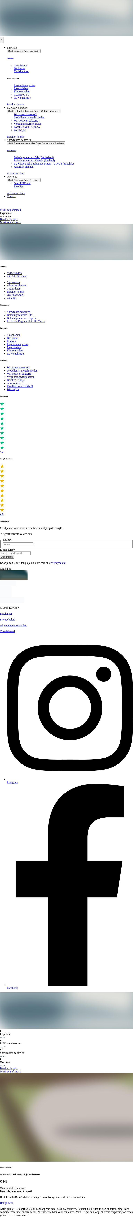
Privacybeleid (58, 562)
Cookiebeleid (7, 631)
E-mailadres (7, 549)
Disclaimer (6, 613)
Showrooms (11, 150)
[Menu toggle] (1, 40)
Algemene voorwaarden (13, 625)
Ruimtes (10, 58)
